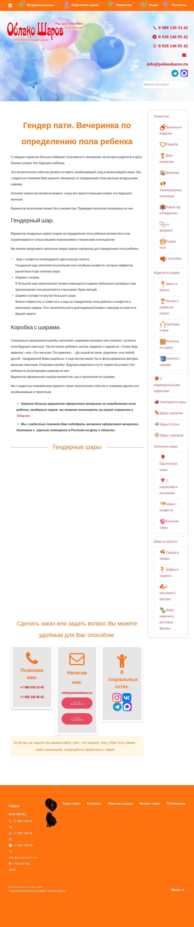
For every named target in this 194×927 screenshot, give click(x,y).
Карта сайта (72, 803)
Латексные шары (166, 446)
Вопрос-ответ (150, 803)
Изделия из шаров (166, 273)
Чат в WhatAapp (76, 703)
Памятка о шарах (120, 803)
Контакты (94, 803)
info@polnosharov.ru (77, 692)
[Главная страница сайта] (46, 31)
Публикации (176, 803)
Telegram (23, 415)
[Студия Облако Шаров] (11, 5)
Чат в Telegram (77, 719)
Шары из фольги (165, 541)
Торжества (161, 116)
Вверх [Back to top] (178, 889)
